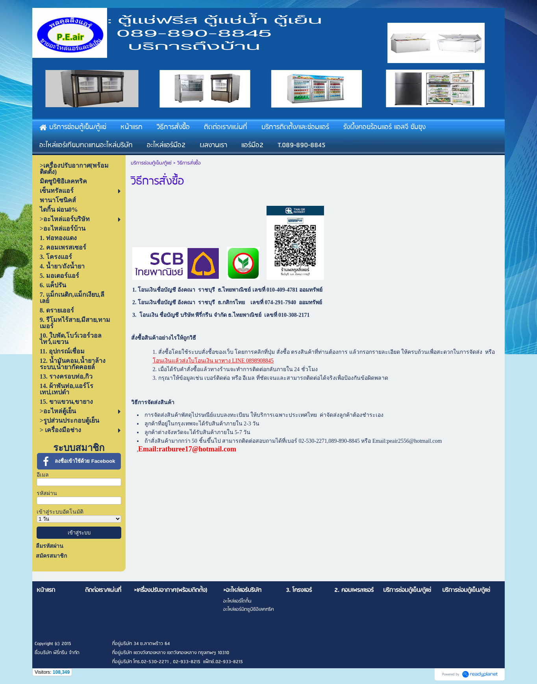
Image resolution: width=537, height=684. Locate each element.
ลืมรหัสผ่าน (49, 546)
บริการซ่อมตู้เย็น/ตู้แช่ (151, 163)
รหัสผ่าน (47, 493)
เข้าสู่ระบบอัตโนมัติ (60, 512)
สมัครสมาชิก (51, 556)
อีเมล (43, 475)
